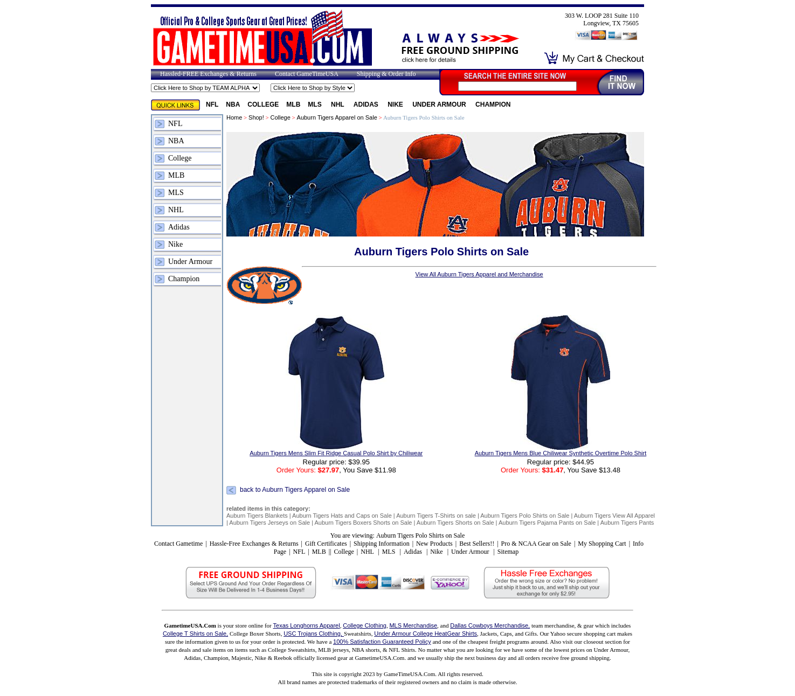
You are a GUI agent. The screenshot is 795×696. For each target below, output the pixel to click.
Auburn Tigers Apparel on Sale (337, 117)
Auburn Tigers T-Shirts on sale (436, 515)
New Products (434, 543)
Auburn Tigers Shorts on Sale (455, 522)
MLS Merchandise (413, 625)
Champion (492, 104)
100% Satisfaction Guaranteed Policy (382, 641)
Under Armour (440, 104)
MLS (315, 104)
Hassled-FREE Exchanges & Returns (208, 74)
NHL (338, 104)
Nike (396, 104)
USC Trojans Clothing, (314, 633)
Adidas (367, 104)
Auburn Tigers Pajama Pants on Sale (547, 522)
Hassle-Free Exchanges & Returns (254, 543)
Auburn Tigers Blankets (257, 515)
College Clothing (364, 625)
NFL (212, 104)
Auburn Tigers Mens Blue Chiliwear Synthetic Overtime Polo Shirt (561, 453)
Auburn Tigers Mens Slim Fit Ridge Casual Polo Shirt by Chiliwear (336, 453)
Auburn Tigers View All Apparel (614, 515)
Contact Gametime (178, 543)
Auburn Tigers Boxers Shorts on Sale (363, 522)
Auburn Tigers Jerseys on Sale (269, 522)
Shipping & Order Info (386, 74)
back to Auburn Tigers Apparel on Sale (295, 490)
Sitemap (508, 551)
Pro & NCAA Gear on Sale (536, 543)
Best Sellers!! (476, 543)
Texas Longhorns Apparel (306, 625)
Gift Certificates (326, 543)
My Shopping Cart (602, 543)
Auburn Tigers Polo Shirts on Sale (524, 515)
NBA (233, 104)
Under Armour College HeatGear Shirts (425, 633)
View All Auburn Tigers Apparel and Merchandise (479, 274)
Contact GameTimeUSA (306, 74)
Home (234, 117)
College (263, 104)
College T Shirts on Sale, (195, 633)
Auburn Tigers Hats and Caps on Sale (342, 515)
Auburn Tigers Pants (627, 522)
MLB (293, 104)
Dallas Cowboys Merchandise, (490, 625)
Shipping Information (382, 543)
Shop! (256, 117)
